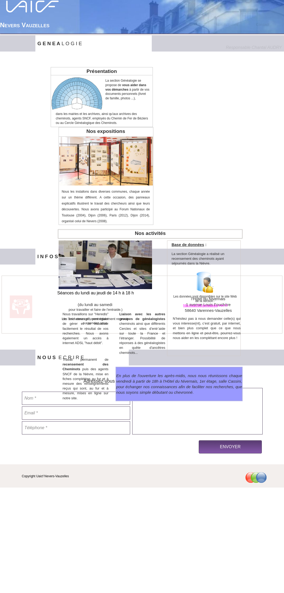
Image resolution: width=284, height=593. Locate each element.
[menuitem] (194, 24)
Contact (262, 24)
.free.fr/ (223, 305)
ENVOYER (230, 446)
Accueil (194, 24)
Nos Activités (227, 24)
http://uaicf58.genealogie (200, 305)
